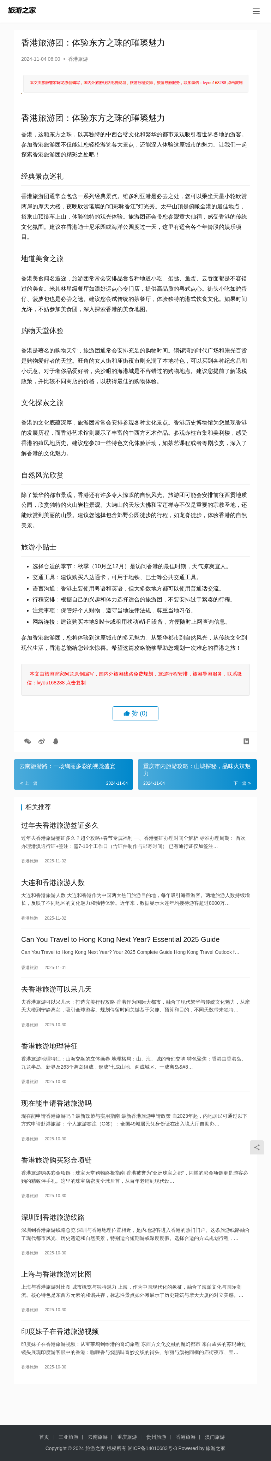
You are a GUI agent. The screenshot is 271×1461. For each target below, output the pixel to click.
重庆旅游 (127, 1437)
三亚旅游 (68, 1437)
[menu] (256, 11)
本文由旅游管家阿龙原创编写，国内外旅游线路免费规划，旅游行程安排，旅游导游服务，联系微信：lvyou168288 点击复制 (134, 678)
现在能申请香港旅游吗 (56, 1118)
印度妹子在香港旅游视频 (60, 1356)
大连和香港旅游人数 (53, 886)
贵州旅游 (156, 1437)
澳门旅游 (215, 1437)
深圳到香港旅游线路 (53, 1237)
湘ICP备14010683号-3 (152, 1448)
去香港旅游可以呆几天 (56, 998)
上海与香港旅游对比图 (56, 1297)
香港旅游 (78, 59)
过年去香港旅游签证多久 (60, 827)
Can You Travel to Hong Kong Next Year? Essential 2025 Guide (120, 946)
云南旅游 (98, 1437)
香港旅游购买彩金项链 (56, 1177)
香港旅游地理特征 (49, 1058)
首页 (44, 1437)
